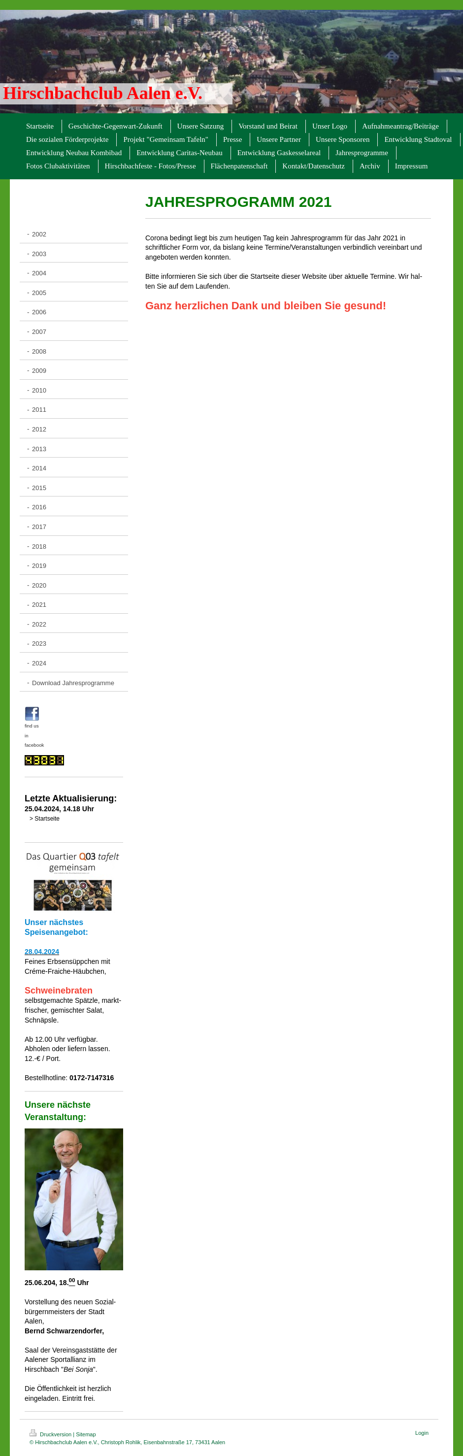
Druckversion (51, 1434)
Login (422, 1433)
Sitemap (86, 1434)
